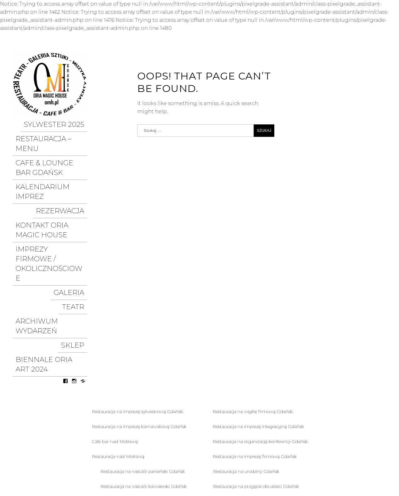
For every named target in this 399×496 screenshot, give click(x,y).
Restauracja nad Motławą (118, 348)
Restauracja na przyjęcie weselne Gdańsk (142, 408)
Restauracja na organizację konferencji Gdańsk (260, 333)
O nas (136, 458)
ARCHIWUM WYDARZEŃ (52, 241)
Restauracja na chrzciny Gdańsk (245, 393)
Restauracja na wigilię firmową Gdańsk (253, 303)
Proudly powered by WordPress (279, 468)
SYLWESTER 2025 (63, 122)
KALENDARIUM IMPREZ (53, 162)
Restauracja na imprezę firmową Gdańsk (255, 348)
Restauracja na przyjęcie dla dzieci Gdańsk (256, 378)
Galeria (74, 219)
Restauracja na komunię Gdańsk (246, 408)
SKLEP (78, 251)
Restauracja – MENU (54, 133)
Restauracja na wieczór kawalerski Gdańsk (143, 378)
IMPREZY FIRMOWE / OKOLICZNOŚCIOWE (42, 205)
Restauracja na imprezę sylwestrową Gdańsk (137, 303)
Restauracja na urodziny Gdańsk (246, 363)
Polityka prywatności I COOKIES (59, 470)
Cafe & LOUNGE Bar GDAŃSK (42, 148)
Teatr (78, 230)
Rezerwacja (67, 172)
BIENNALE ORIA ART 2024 (51, 262)
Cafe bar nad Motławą (115, 333)
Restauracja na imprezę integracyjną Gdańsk (258, 318)
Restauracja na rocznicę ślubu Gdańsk (139, 393)
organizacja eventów (46, 458)
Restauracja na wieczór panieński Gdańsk (142, 363)
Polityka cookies (133, 470)
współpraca (102, 458)
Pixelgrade (374, 468)
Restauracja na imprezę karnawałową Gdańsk (139, 318)
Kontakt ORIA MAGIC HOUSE (43, 187)
